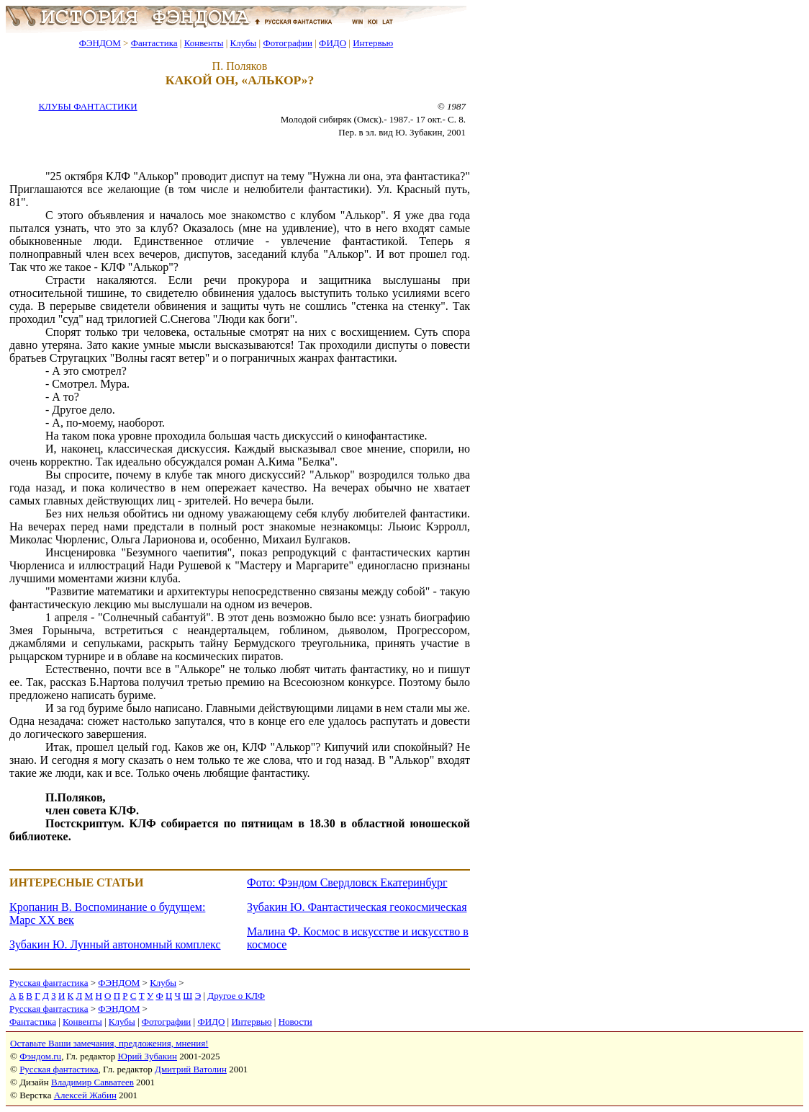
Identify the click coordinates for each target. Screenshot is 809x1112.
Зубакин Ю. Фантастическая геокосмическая (357, 907)
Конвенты (204, 42)
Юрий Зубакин (147, 1056)
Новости (295, 1021)
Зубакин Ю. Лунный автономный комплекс (114, 944)
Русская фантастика (48, 982)
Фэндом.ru (40, 1056)
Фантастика (154, 42)
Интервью (373, 42)
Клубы (243, 42)
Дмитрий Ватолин (191, 1069)
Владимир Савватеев (92, 1082)
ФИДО (332, 42)
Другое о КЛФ (236, 995)
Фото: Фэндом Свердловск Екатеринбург (347, 882)
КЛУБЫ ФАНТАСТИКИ (87, 106)
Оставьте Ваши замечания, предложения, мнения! (109, 1043)
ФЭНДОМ (100, 42)
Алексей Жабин (85, 1095)
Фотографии (287, 42)
